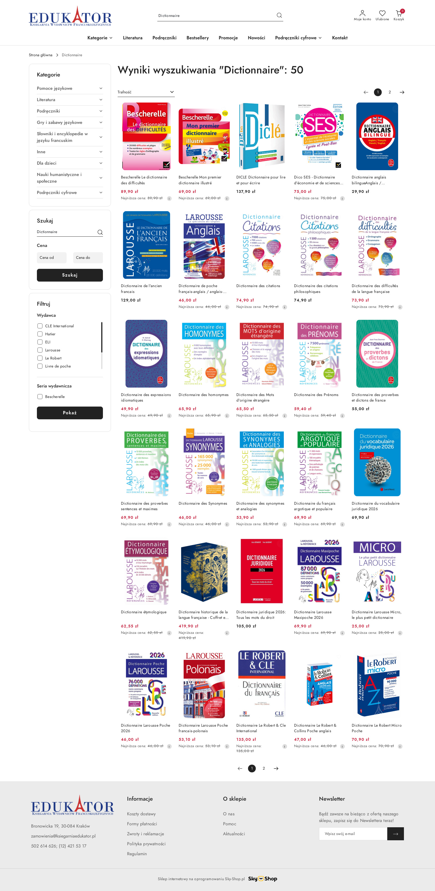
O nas (228, 814)
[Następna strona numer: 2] (402, 92)
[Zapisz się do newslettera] (353, 833)
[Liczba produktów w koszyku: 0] (398, 16)
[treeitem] (70, 88)
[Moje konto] (362, 16)
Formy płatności (142, 824)
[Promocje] (228, 38)
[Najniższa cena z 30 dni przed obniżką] (169, 198)
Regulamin (137, 854)
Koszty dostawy (141, 814)
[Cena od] (52, 257)
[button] (100, 38)
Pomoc (229, 824)
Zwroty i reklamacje (145, 834)
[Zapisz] (395, 833)
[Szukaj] (100, 233)
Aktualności (234, 834)
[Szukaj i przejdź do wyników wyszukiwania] (279, 16)
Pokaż (70, 413)
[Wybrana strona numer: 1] (378, 92)
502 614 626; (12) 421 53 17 (58, 846)
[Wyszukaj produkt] (220, 15)
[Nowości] (256, 38)
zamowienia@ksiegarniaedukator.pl (63, 836)
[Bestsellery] (197, 38)
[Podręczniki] (164, 38)
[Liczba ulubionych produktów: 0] (382, 16)
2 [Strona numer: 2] (390, 92)
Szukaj (70, 275)
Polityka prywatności (146, 844)
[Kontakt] (340, 38)
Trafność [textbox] (124, 92)
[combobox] (146, 92)
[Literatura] (133, 38)
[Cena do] (88, 257)
